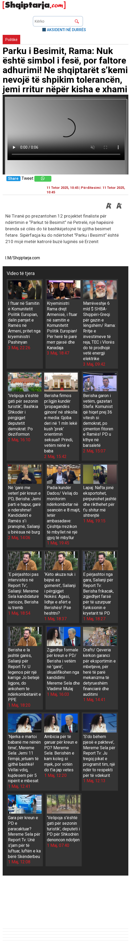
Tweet (27, 178)
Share (13, 178)
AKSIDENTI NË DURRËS (66, 30)
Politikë (11, 40)
